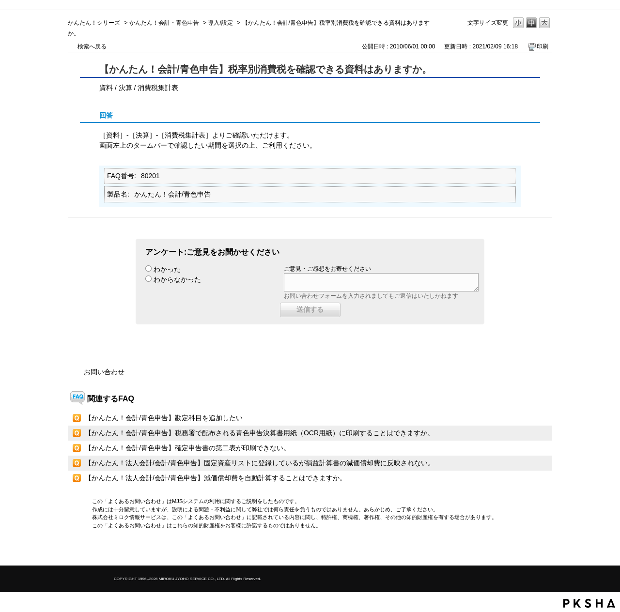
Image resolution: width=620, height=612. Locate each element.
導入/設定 (220, 22)
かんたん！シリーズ (94, 22)
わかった (167, 269)
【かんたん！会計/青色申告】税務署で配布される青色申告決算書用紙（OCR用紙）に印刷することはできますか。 (259, 433)
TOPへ (528, 549)
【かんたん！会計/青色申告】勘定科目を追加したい (164, 418)
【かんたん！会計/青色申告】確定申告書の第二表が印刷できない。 (187, 448)
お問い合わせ (104, 372)
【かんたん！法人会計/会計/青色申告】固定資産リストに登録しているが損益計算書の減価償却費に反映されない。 (259, 463)
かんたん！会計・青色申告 (164, 22)
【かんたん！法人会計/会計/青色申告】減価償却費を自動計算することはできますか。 (215, 478)
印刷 (542, 46)
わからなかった (177, 279)
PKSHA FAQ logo (589, 603)
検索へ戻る (92, 46)
